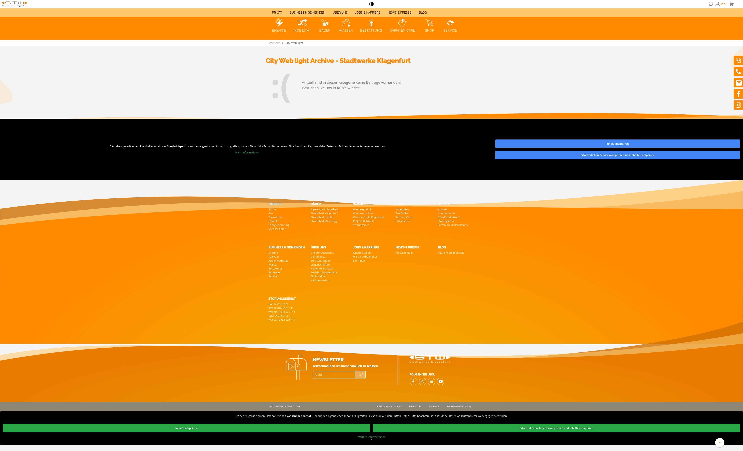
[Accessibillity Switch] (371, 4)
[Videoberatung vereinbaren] (738, 60)
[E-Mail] (334, 374)
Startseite (274, 43)
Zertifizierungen (321, 260)
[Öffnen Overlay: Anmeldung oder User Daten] (721, 4)
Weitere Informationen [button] (371, 436)
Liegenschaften (320, 264)
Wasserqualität (362, 209)
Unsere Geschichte (322, 252)
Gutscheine (402, 221)
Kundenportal (446, 213)
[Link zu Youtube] (440, 381)
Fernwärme (275, 217)
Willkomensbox (320, 280)
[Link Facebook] (413, 381)
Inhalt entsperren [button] (617, 143)
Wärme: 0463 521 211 (281, 312)
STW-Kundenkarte (449, 217)
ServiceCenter (277, 229)
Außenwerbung (278, 260)
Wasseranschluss (364, 213)
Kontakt (442, 209)
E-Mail (319, 374)
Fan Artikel (402, 213)
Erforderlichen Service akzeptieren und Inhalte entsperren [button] (618, 155)
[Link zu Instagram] (738, 105)
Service (272, 276)
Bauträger (274, 272)
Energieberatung (278, 225)
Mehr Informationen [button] (247, 152)
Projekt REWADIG (363, 221)
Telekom (273, 256)
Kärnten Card (403, 217)
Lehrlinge (359, 260)
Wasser (273, 264)
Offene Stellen (362, 252)
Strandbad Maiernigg (324, 221)
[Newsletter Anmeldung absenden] (361, 374)
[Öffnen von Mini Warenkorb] (731, 4)
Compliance (318, 256)
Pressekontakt (404, 252)
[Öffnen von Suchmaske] (711, 4)
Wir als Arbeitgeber (365, 256)
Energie (273, 252)
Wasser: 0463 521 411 (281, 319)
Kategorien (402, 209)
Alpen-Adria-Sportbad (324, 209)
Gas (270, 213)
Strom (272, 209)
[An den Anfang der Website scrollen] (719, 442)
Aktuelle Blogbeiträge (451, 252)
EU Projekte (318, 276)
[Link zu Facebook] (738, 94)
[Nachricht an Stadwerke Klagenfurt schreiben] (738, 82)
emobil (272, 221)
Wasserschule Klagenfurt (368, 217)
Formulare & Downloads (453, 225)
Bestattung (275, 268)
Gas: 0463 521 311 (279, 315)
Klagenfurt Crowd (322, 268)
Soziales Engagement (324, 272)
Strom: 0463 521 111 (281, 308)
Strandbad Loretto (322, 217)
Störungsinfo (361, 225)
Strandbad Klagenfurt (324, 213)
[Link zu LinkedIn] (431, 381)
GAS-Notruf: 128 (278, 304)
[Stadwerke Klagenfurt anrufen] (738, 71)
